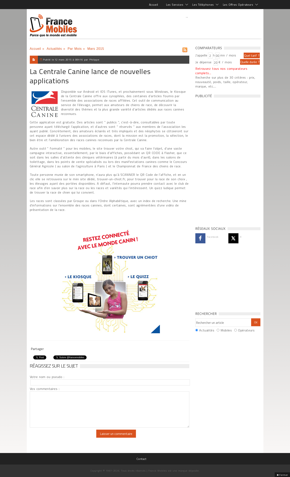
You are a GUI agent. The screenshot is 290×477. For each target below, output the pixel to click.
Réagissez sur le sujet (54, 365)
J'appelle (201, 55)
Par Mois (75, 48)
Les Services (174, 4)
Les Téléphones (203, 4)
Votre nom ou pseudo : (47, 377)
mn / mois (228, 55)
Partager (37, 348)
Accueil (153, 4)
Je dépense (204, 62)
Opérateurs (246, 330)
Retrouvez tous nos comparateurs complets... (221, 70)
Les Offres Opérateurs (238, 4)
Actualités (54, 48)
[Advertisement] (187, 25)
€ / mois (225, 62)
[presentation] (63, 437)
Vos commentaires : (45, 388)
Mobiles (226, 330)
